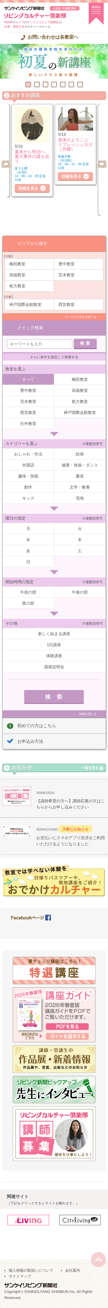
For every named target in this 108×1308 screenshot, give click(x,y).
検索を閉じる (87, 714)
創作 (28, 487)
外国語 (28, 465)
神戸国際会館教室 (25, 304)
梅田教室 (17, 264)
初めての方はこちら (36, 725)
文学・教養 (80, 487)
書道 (80, 476)
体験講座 (54, 655)
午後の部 (80, 592)
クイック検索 (30, 327)
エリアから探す (32, 243)
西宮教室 (66, 304)
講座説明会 (54, 666)
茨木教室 (66, 275)
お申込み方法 (30, 741)
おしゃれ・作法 (28, 454)
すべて (28, 379)
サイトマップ (20, 1276)
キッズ (28, 498)
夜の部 (28, 603)
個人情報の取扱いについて (31, 1270)
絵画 (80, 454)
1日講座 (54, 644)
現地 (80, 498)
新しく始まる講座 (54, 633)
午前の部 (28, 592)
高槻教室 (17, 275)
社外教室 (28, 423)
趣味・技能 (28, 476)
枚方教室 (17, 286)
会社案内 (72, 1270)
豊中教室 (66, 264)
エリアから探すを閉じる (80, 316)
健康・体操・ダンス (80, 465)
